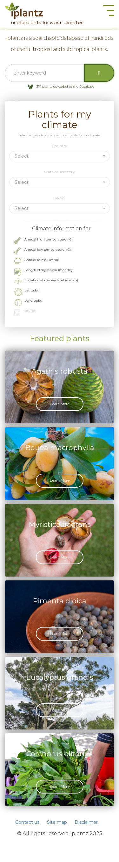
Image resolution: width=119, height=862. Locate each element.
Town (60, 198)
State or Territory (59, 171)
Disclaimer (86, 822)
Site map (57, 822)
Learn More (59, 404)
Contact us (27, 822)
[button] (59, 156)
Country (59, 145)
